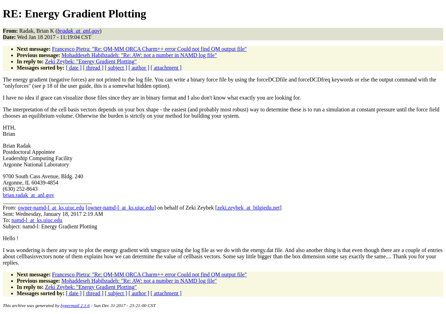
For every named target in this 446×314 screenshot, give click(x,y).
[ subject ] (116, 68)
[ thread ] (93, 68)
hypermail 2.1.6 (75, 305)
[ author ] (139, 68)
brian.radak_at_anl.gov (28, 195)
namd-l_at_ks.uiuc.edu (36, 220)
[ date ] (74, 68)
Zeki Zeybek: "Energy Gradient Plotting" (91, 61)
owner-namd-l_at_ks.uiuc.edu (51, 208)
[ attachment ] (166, 68)
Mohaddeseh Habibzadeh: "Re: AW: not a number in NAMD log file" (139, 55)
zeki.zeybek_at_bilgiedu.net (248, 208)
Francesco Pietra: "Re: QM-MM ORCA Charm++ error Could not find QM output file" (149, 49)
